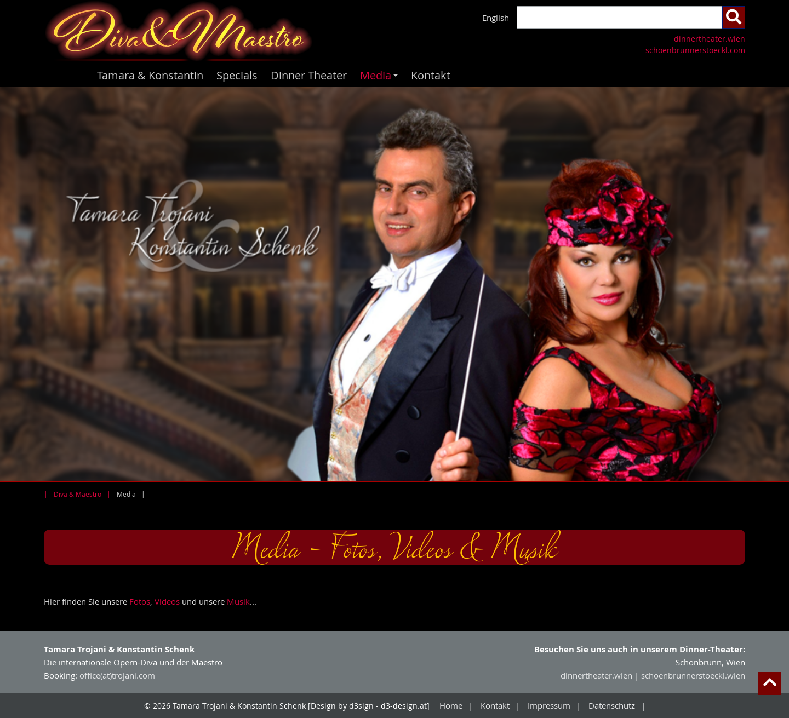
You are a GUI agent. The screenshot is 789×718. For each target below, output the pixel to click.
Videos (167, 601)
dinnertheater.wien (709, 38)
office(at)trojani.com (117, 675)
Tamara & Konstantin (150, 75)
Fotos (139, 601)
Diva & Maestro (77, 494)
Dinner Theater (309, 75)
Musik (238, 601)
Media (380, 77)
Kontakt (430, 75)
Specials (237, 75)
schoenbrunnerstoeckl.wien (693, 675)
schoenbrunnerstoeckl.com (695, 50)
